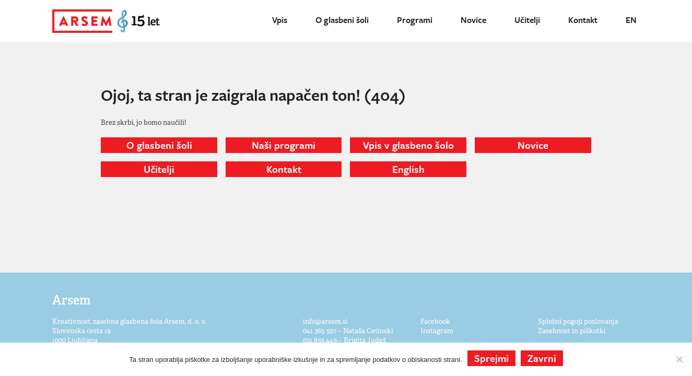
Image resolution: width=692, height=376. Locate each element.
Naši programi (283, 145)
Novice (473, 20)
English (408, 169)
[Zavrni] (679, 359)
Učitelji (527, 20)
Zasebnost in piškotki (572, 330)
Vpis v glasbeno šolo (408, 145)
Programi (414, 20)
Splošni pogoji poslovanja (578, 321)
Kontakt (582, 20)
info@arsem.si (325, 321)
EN (631, 20)
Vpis (279, 20)
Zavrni (541, 358)
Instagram (436, 330)
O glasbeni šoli (342, 20)
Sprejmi (491, 358)
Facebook (435, 321)
